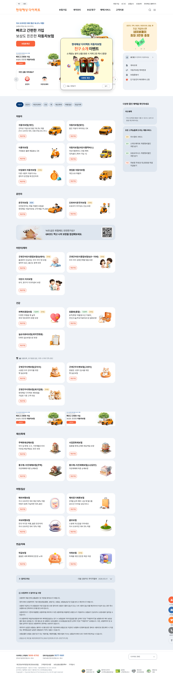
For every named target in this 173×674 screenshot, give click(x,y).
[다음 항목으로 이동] (115, 79)
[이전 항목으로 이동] (16, 79)
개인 (19, 4)
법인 (24, 4)
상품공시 (131, 4)
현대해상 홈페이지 (150, 4)
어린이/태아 (44, 80)
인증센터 (139, 4)
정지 (141, 48)
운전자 (27, 80)
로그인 (123, 4)
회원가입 (116, 4)
